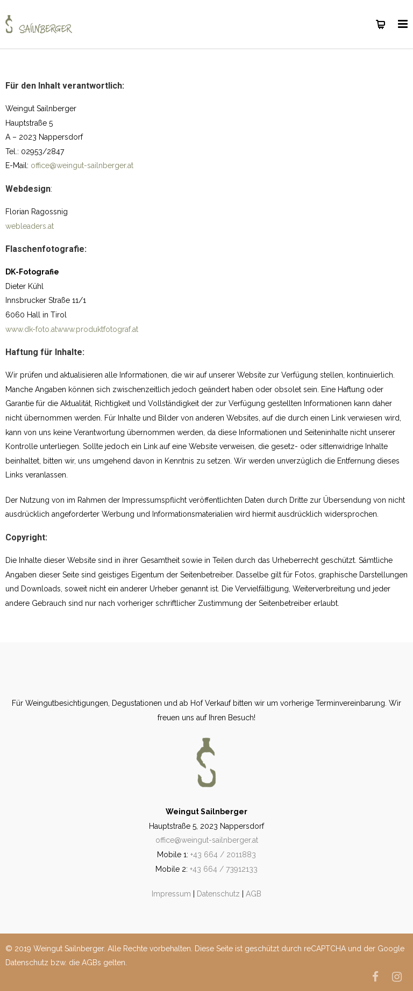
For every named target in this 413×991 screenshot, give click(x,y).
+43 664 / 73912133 (224, 869)
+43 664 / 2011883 (223, 854)
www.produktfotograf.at (97, 329)
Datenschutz (218, 893)
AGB (253, 893)
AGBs (91, 962)
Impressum (171, 893)
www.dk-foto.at (31, 329)
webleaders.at (29, 226)
